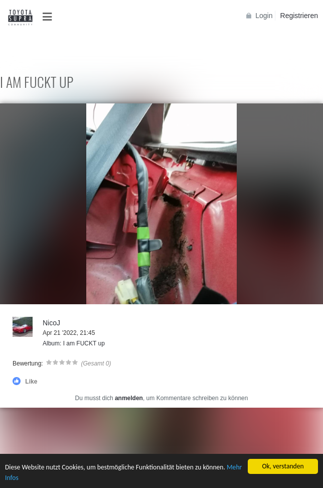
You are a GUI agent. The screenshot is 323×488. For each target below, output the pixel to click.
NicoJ (51, 323)
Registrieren (299, 16)
